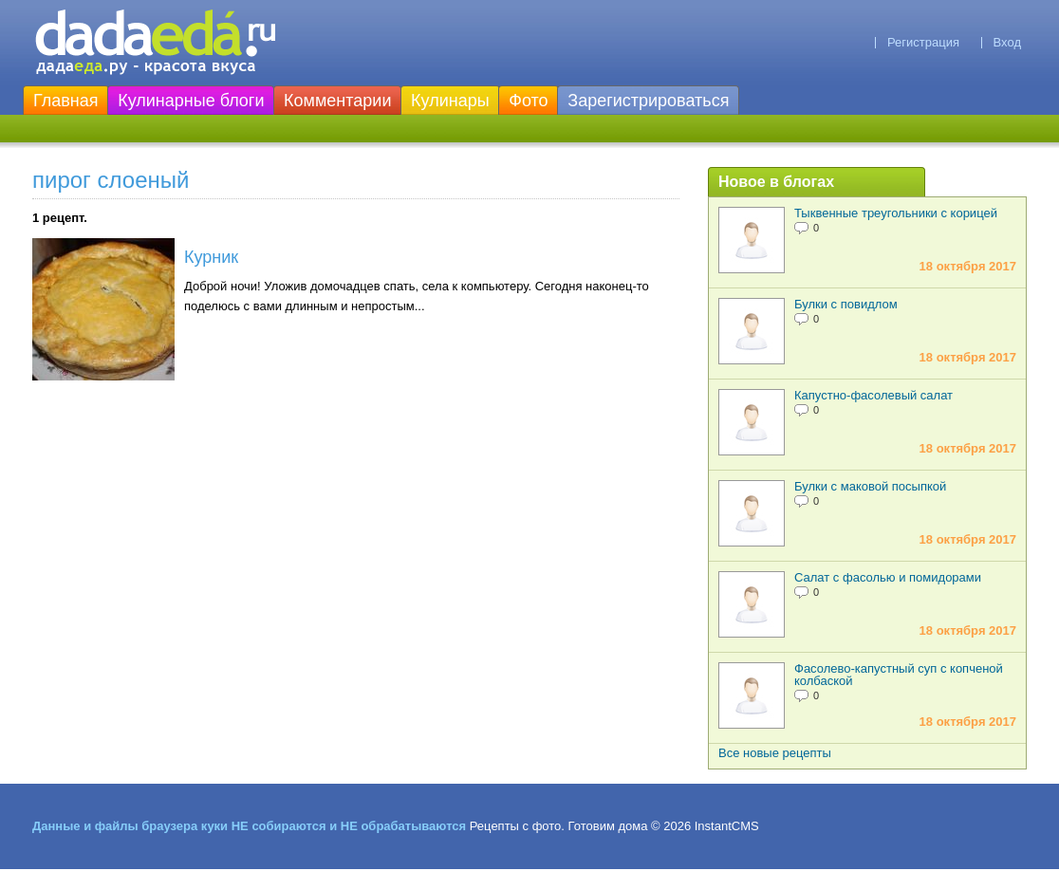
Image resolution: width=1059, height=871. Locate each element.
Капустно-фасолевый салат (873, 395)
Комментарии (337, 100)
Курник (211, 257)
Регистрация (923, 42)
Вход (1007, 42)
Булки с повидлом (846, 304)
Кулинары (450, 100)
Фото (528, 100)
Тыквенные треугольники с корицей (895, 213)
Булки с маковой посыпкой (870, 486)
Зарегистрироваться (648, 100)
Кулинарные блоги (191, 100)
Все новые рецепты (774, 753)
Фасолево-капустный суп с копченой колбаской (898, 674)
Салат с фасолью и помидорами (887, 577)
